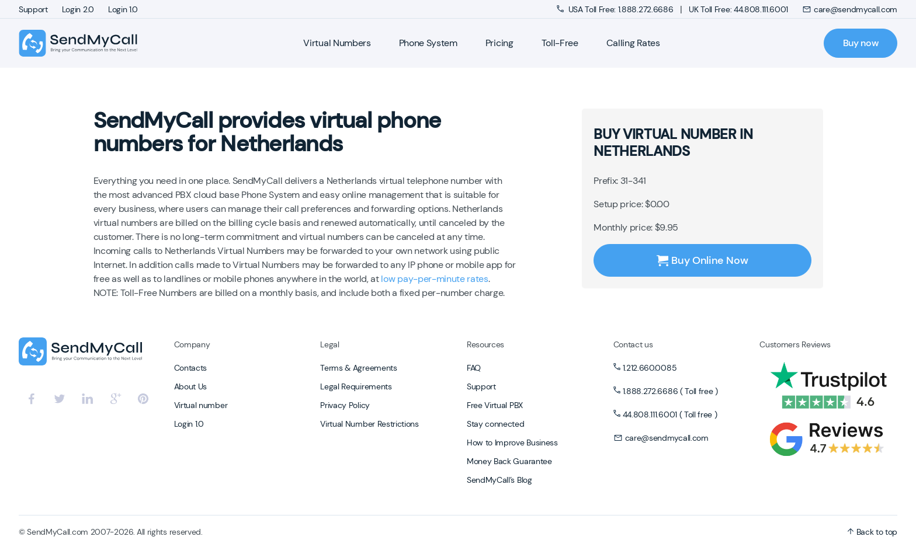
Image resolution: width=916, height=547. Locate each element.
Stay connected (496, 424)
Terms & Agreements (358, 368)
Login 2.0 (78, 9)
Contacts (190, 368)
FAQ (474, 368)
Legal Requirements (355, 386)
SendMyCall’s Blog (499, 480)
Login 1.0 (123, 9)
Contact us (633, 344)
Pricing (499, 43)
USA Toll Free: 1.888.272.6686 (616, 9)
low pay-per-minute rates (434, 279)
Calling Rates (633, 43)
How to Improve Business (512, 442)
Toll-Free (560, 43)
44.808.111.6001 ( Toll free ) (670, 414)
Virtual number (201, 405)
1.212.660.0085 (650, 368)
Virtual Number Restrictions (369, 424)
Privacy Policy (345, 405)
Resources (485, 344)
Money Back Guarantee (509, 461)
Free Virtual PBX (495, 405)
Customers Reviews (795, 344)
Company (192, 344)
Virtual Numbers (336, 43)
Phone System (428, 43)
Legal (329, 344)
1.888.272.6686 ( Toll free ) (670, 391)
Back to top (872, 532)
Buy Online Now (702, 260)
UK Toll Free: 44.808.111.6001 (738, 9)
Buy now (861, 43)
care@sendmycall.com (849, 9)
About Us (190, 386)
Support (33, 9)
